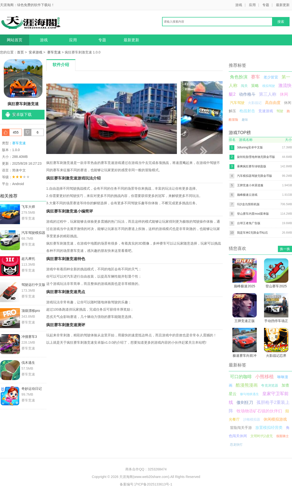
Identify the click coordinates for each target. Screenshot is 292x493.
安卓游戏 (35, 52)
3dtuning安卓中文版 (250, 147)
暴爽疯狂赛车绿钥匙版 (251, 166)
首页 (20, 52)
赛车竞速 (54, 52)
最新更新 (283, 5)
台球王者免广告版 (248, 223)
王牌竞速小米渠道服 (250, 185)
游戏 (238, 5)
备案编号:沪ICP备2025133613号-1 (146, 484)
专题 (265, 5)
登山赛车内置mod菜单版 (253, 213)
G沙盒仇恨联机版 (248, 204)
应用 (252, 5)
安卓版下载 (22, 114)
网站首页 (14, 40)
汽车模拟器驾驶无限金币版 (254, 176)
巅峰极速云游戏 (247, 194)
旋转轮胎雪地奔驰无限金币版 (256, 157)
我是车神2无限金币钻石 (252, 232)
